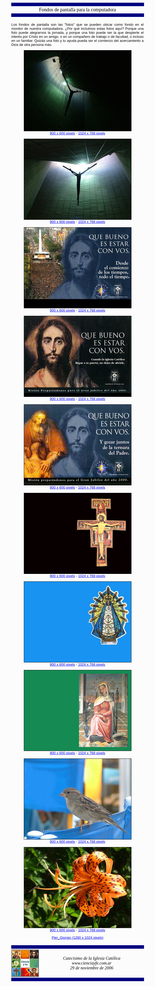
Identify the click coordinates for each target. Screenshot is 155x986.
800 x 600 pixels (62, 133)
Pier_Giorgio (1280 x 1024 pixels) (77, 938)
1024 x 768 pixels (91, 133)
